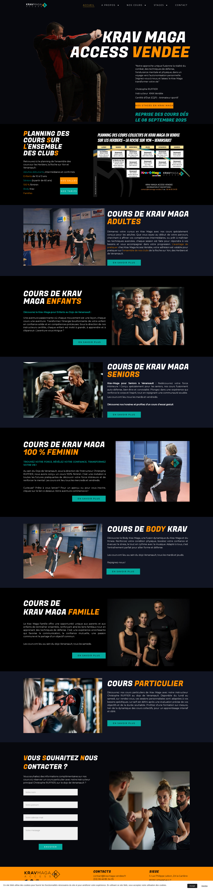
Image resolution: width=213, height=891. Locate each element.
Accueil (89, 5)
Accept (192, 886)
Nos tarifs (69, 191)
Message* (28, 825)
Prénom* (28, 800)
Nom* (26, 787)
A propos (108, 5)
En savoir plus (124, 262)
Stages (159, 5)
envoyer (50, 847)
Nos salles (69, 180)
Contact (181, 5)
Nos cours (134, 5)
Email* (26, 812)
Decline (205, 886)
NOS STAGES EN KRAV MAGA (154, 105)
